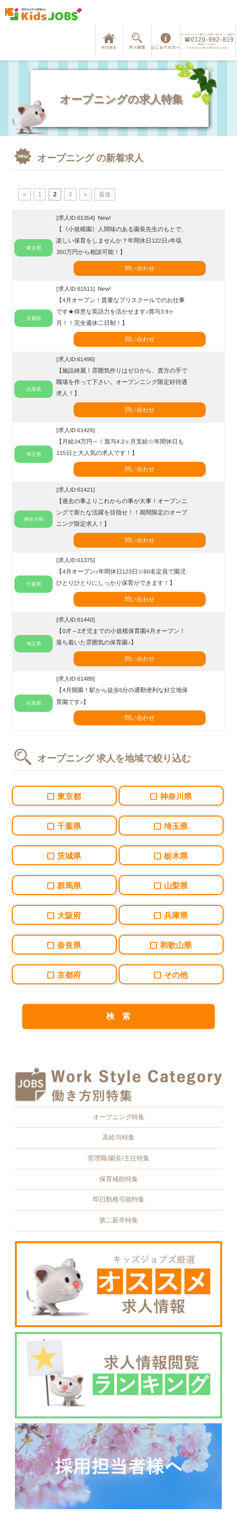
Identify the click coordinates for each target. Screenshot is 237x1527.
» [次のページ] (85, 194)
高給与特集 (118, 1137)
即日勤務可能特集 (119, 1199)
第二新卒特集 (118, 1220)
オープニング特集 (119, 1117)
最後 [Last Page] (105, 194)
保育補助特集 (118, 1179)
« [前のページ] (24, 194)
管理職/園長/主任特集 (118, 1158)
